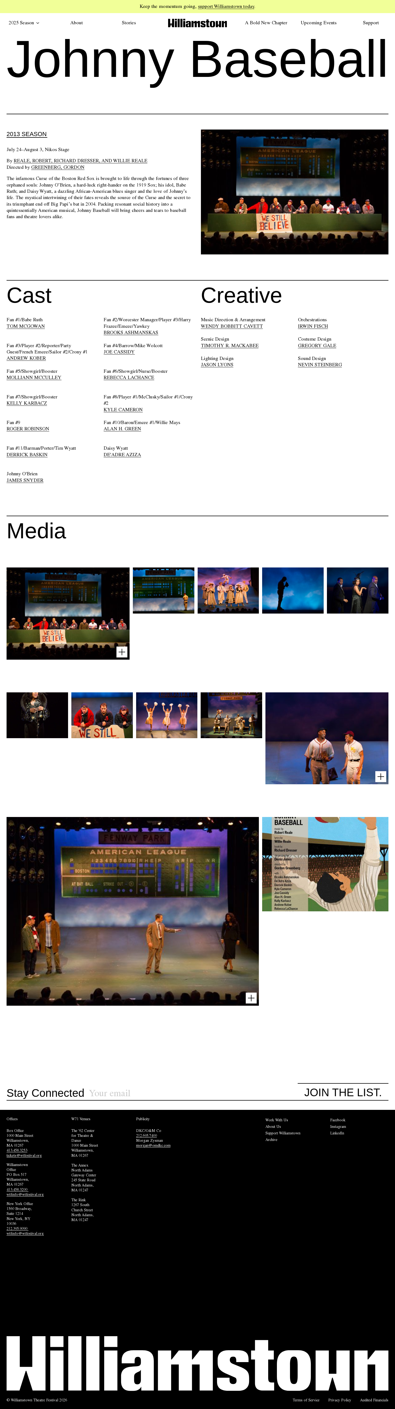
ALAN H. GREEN (122, 428)
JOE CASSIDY (119, 351)
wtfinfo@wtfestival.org (25, 1194)
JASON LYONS (217, 364)
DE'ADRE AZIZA (122, 454)
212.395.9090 (17, 1228)
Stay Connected (45, 1093)
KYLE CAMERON (123, 409)
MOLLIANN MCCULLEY (34, 377)
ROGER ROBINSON (28, 428)
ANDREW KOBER (26, 358)
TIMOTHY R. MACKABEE (230, 345)
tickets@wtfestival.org (24, 1155)
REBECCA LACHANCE (129, 377)
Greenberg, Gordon (57, 167)
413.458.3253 (17, 1150)
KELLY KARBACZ (27, 403)
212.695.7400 (146, 1135)
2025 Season (24, 22)
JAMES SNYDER (25, 480)
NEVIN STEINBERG (320, 364)
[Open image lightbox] (121, 652)
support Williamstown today (226, 6)
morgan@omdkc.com (153, 1145)
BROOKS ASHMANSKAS (131, 332)
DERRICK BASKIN (27, 454)
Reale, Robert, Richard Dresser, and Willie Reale (80, 160)
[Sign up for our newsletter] (193, 1093)
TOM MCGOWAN (26, 326)
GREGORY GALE (317, 345)
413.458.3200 (17, 1189)
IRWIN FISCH (313, 326)
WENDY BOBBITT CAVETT (232, 326)
